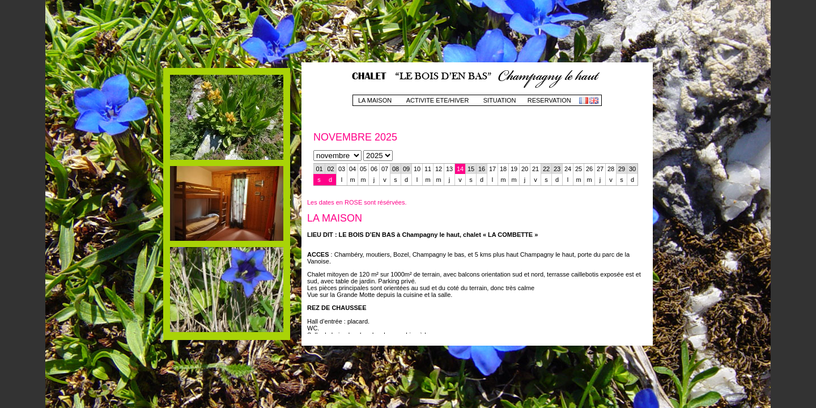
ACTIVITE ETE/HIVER (437, 100)
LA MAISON (375, 100)
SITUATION (499, 100)
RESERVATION (549, 100)
